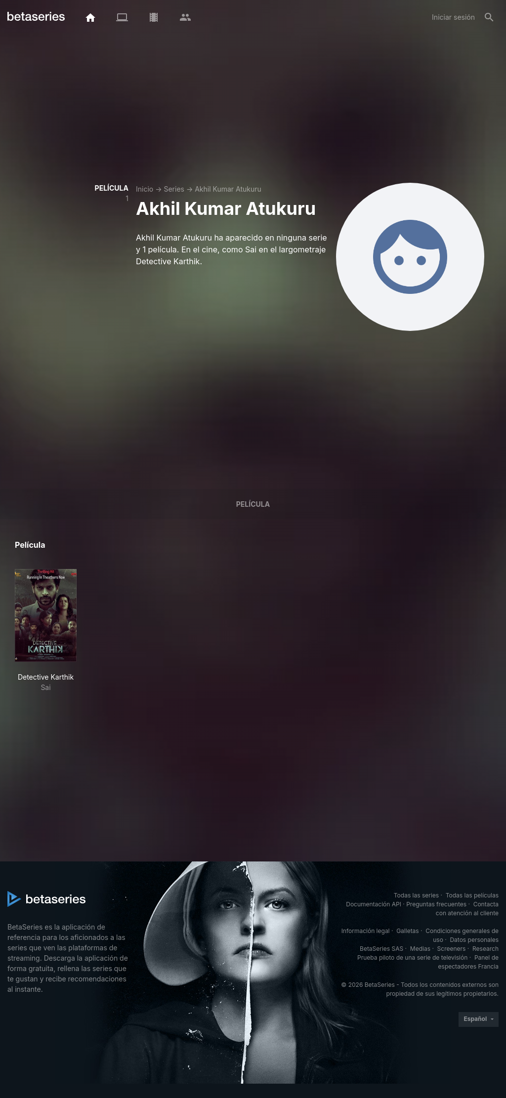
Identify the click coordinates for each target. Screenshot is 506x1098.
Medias (420, 948)
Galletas (407, 931)
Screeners (451, 948)
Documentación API (373, 904)
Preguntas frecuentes (436, 904)
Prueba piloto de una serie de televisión (412, 957)
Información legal (365, 931)
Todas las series (416, 895)
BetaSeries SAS (381, 948)
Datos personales (474, 939)
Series (174, 189)
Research (485, 948)
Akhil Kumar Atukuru (228, 189)
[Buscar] (489, 17)
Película (253, 504)
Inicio (144, 189)
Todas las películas (472, 895)
